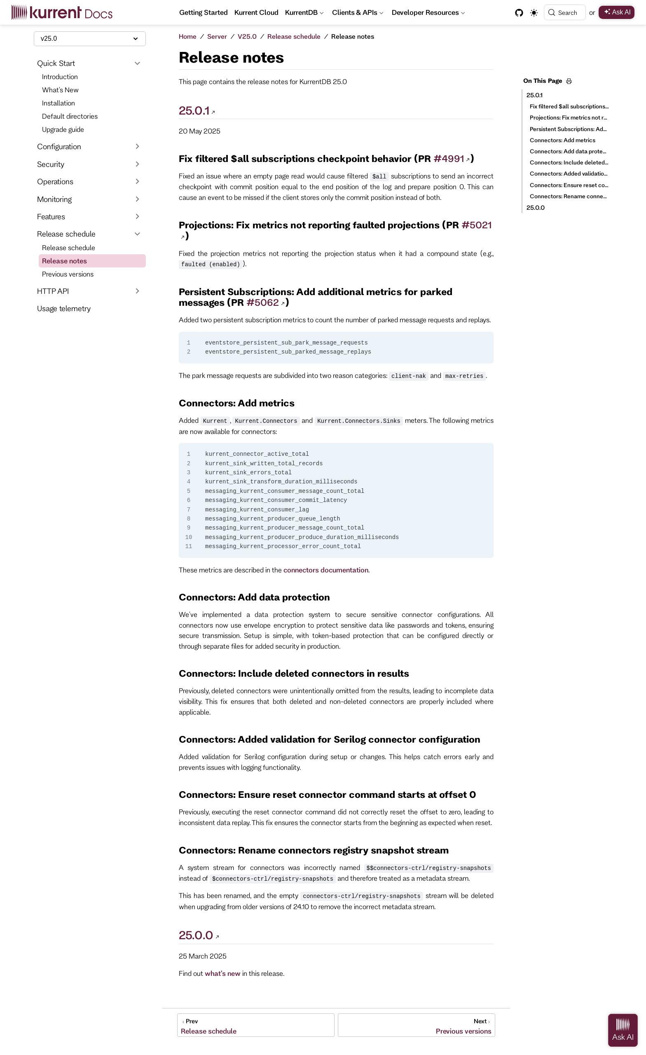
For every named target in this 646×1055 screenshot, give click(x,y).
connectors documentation (325, 570)
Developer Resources (429, 13)
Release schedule (68, 247)
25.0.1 (535, 94)
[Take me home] (65, 12)
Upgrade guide (63, 129)
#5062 (262, 302)
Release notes (64, 261)
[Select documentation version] (90, 38)
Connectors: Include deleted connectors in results (569, 162)
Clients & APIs (357, 13)
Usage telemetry (64, 308)
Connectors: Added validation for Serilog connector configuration (569, 173)
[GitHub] (519, 12)
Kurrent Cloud (256, 12)
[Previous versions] (416, 1025)
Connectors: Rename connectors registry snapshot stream (569, 196)
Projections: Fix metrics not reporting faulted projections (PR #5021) (569, 117)
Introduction (60, 76)
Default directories (70, 116)
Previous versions (68, 274)
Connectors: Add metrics (562, 140)
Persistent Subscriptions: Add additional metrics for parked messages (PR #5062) (569, 129)
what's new (223, 973)
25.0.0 (536, 207)
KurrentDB (304, 13)
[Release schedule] (256, 1025)
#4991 (448, 158)
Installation (58, 103)
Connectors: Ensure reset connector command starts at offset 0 (569, 185)
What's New (60, 90)
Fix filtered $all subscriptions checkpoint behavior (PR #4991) (569, 106)
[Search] (565, 12)
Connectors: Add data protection (569, 151)
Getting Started (203, 12)
